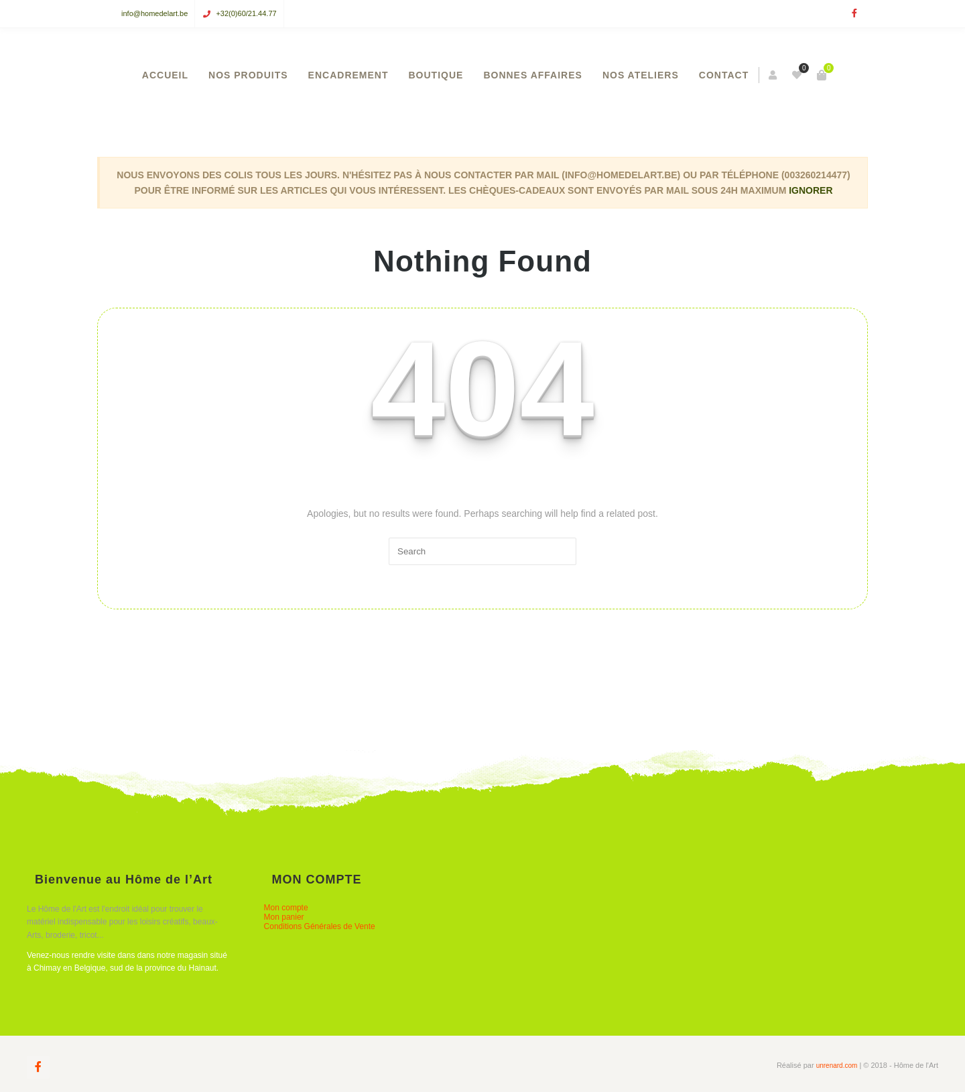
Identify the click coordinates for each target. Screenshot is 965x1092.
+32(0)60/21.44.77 (246, 13)
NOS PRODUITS (248, 75)
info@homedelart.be (154, 13)
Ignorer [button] (810, 190)
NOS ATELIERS (640, 75)
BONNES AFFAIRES (532, 75)
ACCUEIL (165, 75)
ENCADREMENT (348, 75)
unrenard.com (837, 1065)
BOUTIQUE (436, 75)
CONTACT (724, 75)
